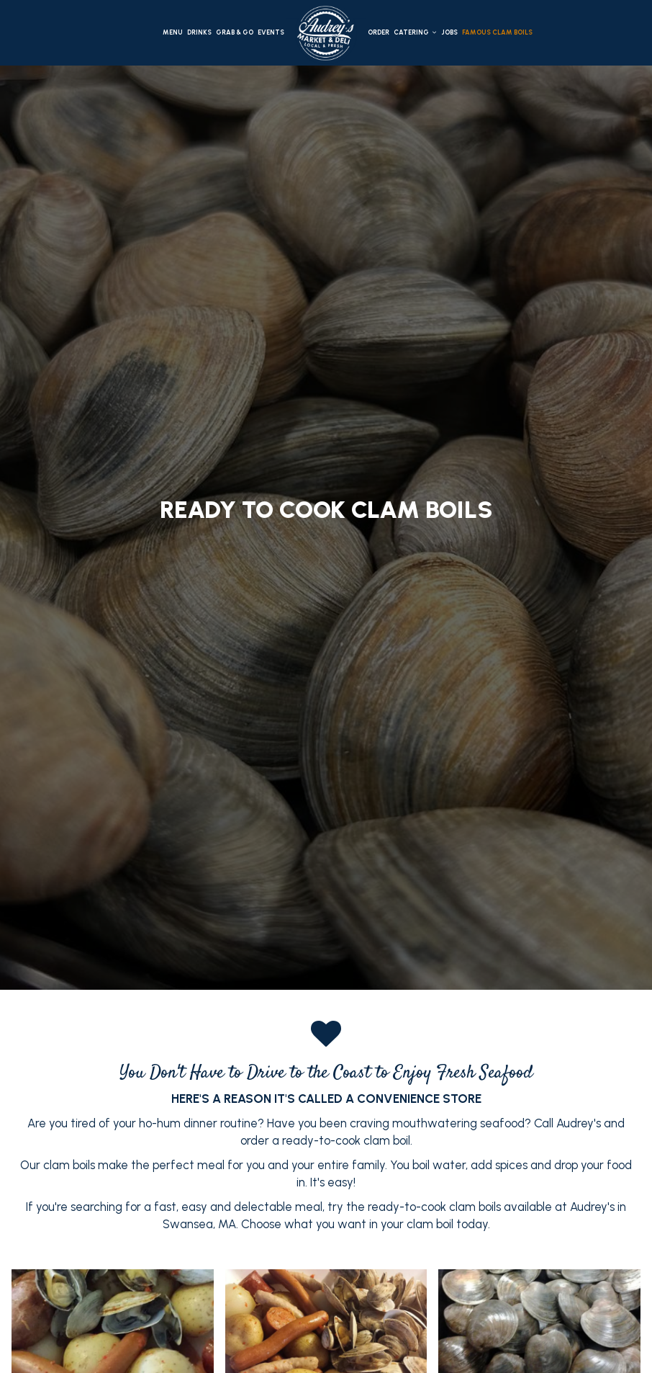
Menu (173, 32)
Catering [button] (415, 32)
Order (378, 32)
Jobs (449, 32)
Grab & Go (234, 32)
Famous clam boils (497, 32)
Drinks (199, 32)
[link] (326, 33)
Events (271, 32)
